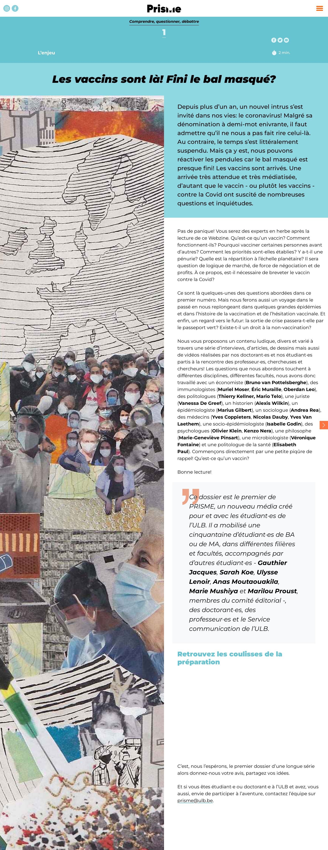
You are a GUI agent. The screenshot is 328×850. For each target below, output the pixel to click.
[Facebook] (15, 8)
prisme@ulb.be (195, 800)
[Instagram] (6, 8)
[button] (320, 8)
